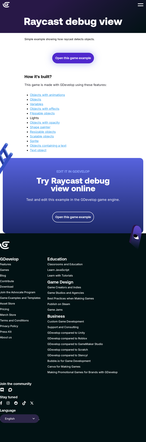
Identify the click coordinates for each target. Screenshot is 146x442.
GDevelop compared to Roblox (67, 338)
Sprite (34, 141)
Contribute (7, 281)
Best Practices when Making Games (70, 298)
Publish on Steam (58, 304)
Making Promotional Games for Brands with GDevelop (82, 372)
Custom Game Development (65, 321)
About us (6, 337)
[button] (140, 5)
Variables (36, 104)
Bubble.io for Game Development (69, 361)
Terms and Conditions (14, 320)
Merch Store (8, 314)
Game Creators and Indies (64, 287)
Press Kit (5, 331)
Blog (3, 275)
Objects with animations (47, 95)
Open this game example (73, 58)
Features (5, 264)
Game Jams (55, 309)
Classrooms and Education (65, 264)
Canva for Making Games (63, 366)
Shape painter (40, 127)
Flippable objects (42, 113)
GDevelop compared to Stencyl (67, 355)
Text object (38, 150)
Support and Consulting (63, 327)
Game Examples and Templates (20, 298)
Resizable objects (43, 132)
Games (4, 270)
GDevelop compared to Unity (66, 332)
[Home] (6, 5)
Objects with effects (44, 108)
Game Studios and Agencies (65, 292)
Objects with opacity (45, 122)
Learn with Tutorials (60, 275)
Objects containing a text (48, 145)
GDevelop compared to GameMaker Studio (75, 344)
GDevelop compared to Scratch (67, 349)
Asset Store (7, 303)
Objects (35, 99)
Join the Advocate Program (17, 292)
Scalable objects (42, 136)
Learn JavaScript (58, 270)
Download (6, 286)
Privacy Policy (9, 326)
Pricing (4, 309)
